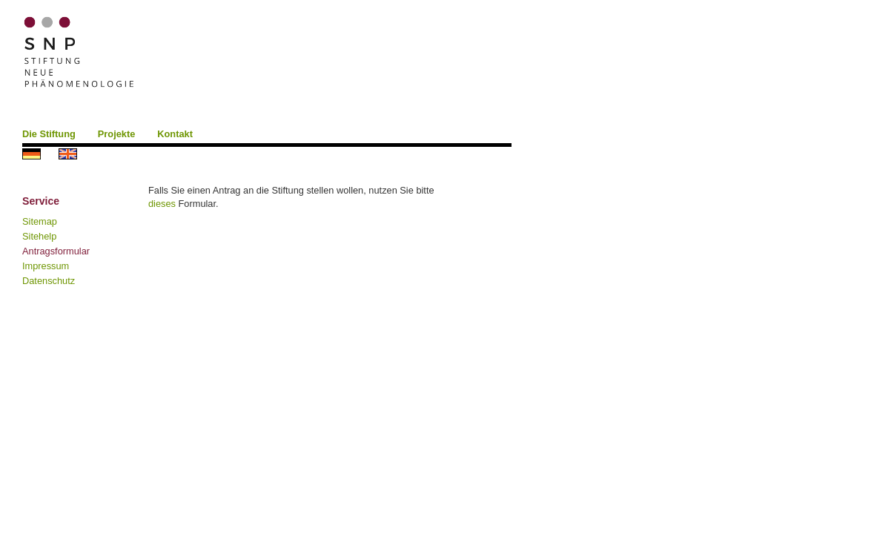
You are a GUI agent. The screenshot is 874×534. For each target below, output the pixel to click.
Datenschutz (48, 280)
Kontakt (175, 133)
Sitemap (39, 221)
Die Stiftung (49, 133)
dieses (162, 203)
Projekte (117, 133)
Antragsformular (56, 251)
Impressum (45, 265)
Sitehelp (39, 236)
